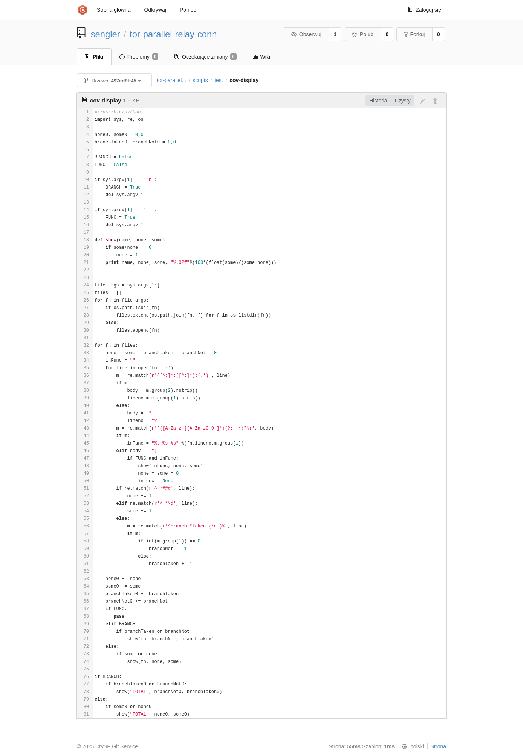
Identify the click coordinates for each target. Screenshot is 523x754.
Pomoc (188, 10)
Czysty (403, 100)
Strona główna (114, 10)
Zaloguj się (424, 10)
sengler (105, 34)
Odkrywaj (155, 10)
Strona (438, 746)
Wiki (261, 57)
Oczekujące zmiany (205, 56)
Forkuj (414, 34)
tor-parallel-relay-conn (173, 34)
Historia (378, 100)
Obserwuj (306, 34)
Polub (362, 34)
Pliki (94, 57)
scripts (200, 80)
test (218, 80)
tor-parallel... (171, 80)
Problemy (138, 56)
